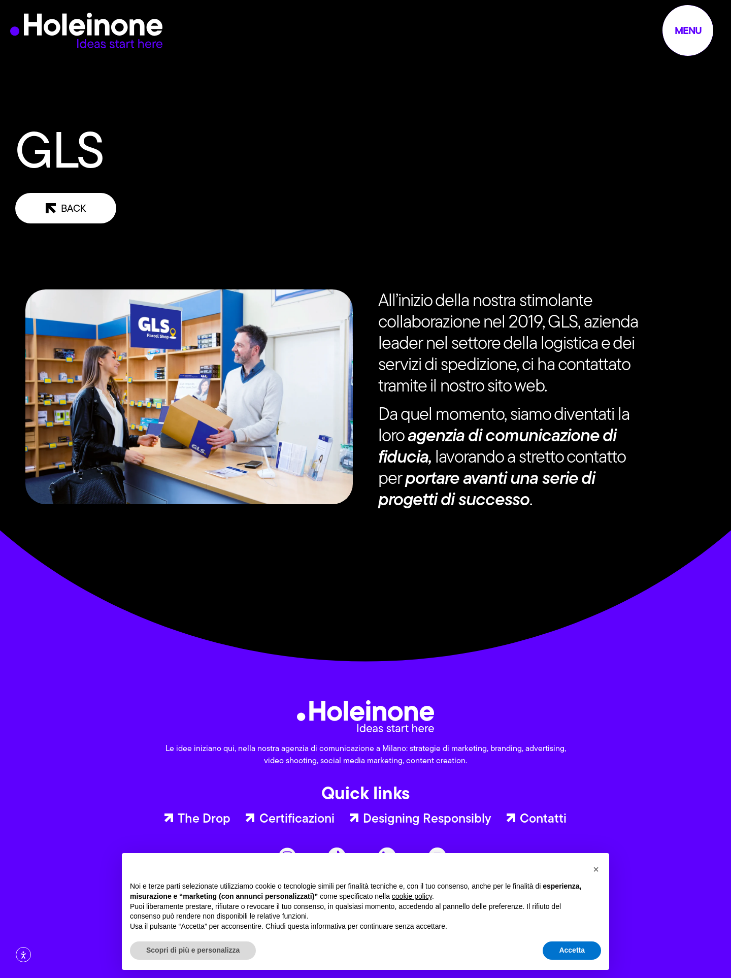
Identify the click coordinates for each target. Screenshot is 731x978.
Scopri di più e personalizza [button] (193, 950)
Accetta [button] (572, 950)
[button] (596, 869)
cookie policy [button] (412, 896)
